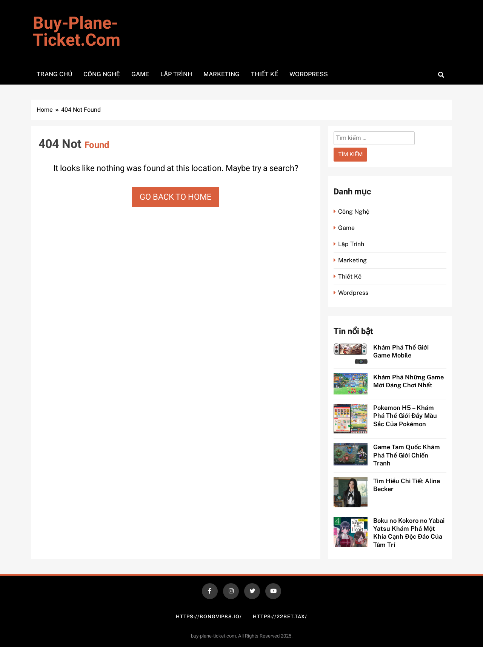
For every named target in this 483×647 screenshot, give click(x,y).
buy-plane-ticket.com (76, 32)
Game (140, 74)
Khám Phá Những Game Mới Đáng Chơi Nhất (408, 381)
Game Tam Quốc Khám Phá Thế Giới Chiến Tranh (406, 455)
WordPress (308, 74)
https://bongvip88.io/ (209, 616)
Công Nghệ (101, 74)
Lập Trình (176, 74)
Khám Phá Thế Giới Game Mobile (401, 351)
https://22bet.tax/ (280, 616)
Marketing (221, 74)
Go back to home (176, 197)
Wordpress (353, 292)
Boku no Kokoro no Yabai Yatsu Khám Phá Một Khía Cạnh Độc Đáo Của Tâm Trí (409, 532)
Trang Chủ (54, 74)
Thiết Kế (264, 74)
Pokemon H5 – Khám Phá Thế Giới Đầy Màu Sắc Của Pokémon (405, 416)
